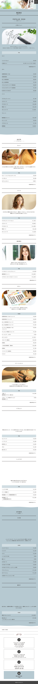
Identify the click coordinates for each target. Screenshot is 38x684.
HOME (3, 629)
